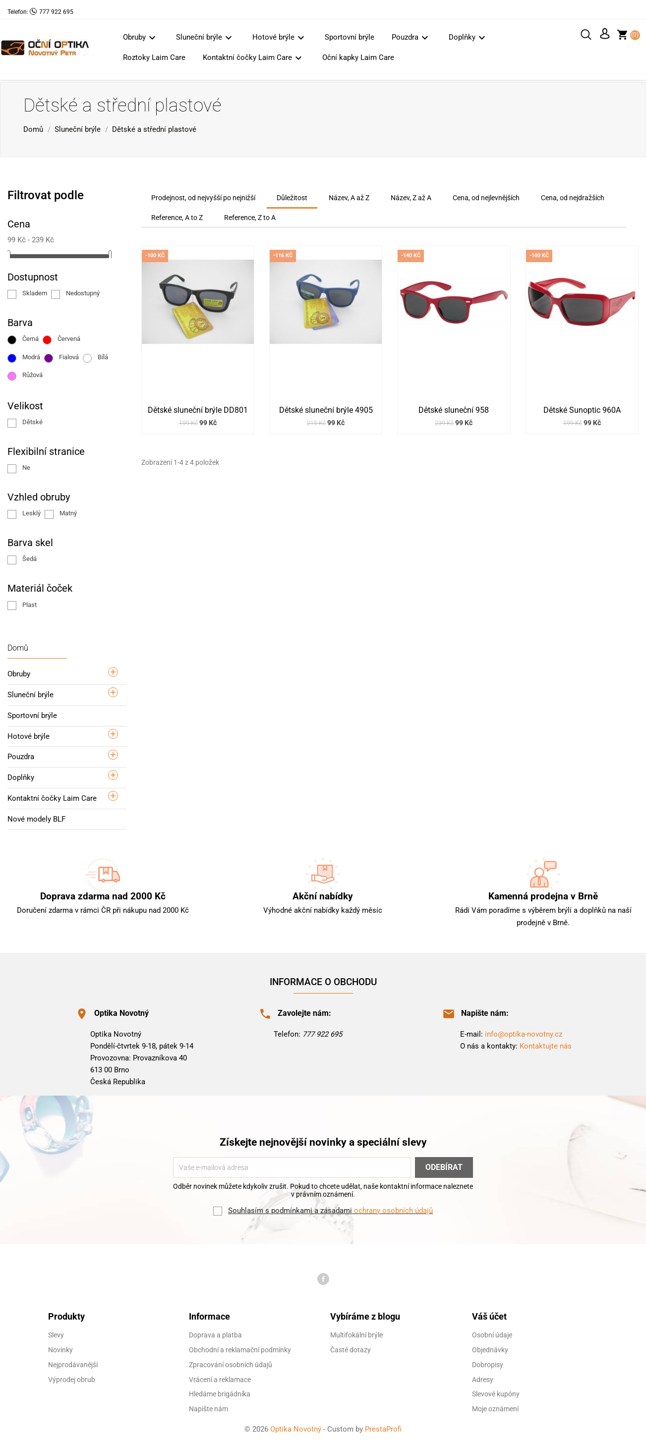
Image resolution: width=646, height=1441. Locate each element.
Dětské (32, 419)
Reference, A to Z (177, 215)
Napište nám (208, 1406)
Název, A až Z (349, 195)
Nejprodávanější (73, 1362)
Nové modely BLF (36, 816)
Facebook (323, 1276)
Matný (68, 510)
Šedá (29, 556)
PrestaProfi (383, 1426)
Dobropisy (487, 1362)
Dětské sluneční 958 (453, 408)
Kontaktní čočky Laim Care (254, 58)
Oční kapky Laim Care (358, 57)
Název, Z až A (411, 195)
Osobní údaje (492, 1333)
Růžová (32, 372)
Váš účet (489, 1314)
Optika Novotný (296, 1426)
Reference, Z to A (250, 215)
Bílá (103, 354)
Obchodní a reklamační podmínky (240, 1347)
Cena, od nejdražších (572, 195)
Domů (17, 645)
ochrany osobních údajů (393, 1208)
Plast (29, 602)
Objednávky (490, 1347)
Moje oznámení (495, 1406)
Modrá (31, 354)
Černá (30, 336)
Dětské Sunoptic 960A (582, 408)
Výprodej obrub (71, 1377)
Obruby (141, 37)
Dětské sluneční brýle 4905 (326, 408)
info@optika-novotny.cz (523, 1031)
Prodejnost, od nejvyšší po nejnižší (203, 195)
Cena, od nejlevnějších (486, 195)
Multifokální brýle (356, 1333)
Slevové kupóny (496, 1392)
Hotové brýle (279, 37)
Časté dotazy (350, 1347)
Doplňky (468, 37)
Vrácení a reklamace (220, 1377)
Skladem (34, 290)
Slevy (56, 1333)
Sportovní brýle (349, 37)
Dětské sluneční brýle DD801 (198, 408)
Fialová (69, 354)
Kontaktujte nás (546, 1043)
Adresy (482, 1377)
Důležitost (292, 195)
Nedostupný (83, 290)
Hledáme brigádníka (219, 1392)
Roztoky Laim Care (154, 57)
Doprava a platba (215, 1333)
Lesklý (31, 510)
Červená (69, 336)
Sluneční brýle (205, 37)
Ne (26, 465)
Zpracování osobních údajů (230, 1362)
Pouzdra (411, 37)
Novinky (60, 1347)
